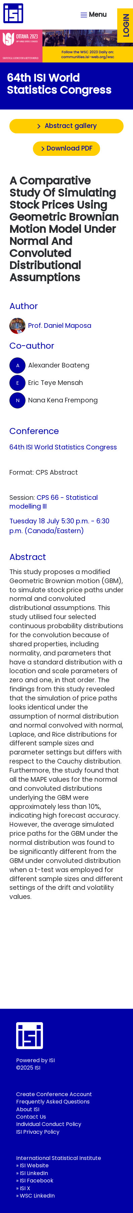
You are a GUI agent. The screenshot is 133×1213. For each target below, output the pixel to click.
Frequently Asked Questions (53, 1102)
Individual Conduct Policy (48, 1124)
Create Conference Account (54, 1094)
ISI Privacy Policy (37, 1132)
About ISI (27, 1109)
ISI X (25, 1188)
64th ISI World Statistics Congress (63, 447)
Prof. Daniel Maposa (50, 326)
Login (126, 25)
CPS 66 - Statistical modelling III (53, 502)
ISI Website (34, 1165)
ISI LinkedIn (34, 1173)
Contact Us (31, 1117)
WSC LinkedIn (37, 1196)
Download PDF (70, 148)
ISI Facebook (36, 1180)
